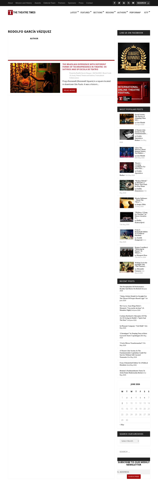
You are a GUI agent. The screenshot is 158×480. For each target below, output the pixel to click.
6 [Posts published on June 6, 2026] (144, 388)
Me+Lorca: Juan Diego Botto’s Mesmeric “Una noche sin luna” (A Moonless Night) (132, 298)
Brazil (105, 63)
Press (81, 3)
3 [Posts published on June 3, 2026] (131, 388)
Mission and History (24, 3)
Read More (69, 81)
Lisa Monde (141, 112)
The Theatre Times (25, 476)
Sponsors (72, 3)
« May (122, 415)
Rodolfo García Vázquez (83, 63)
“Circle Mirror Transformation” (131, 333)
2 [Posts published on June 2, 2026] (126, 388)
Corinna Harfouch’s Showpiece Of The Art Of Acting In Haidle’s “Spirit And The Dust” (133, 308)
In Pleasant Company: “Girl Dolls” (132, 316)
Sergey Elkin (141, 194)
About (10, 3)
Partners (61, 3)
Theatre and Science (88, 65)
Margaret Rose (142, 245)
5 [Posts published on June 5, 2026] (140, 388)
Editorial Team (49, 3)
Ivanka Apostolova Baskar (139, 128)
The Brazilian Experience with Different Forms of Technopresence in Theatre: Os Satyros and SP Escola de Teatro (84, 57)
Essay (74, 65)
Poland (78, 65)
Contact (89, 3)
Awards (38, 3)
